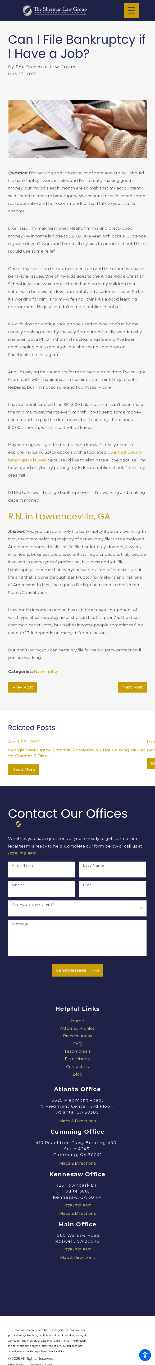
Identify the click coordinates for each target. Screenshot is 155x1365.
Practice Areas (77, 1035)
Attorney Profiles (77, 1028)
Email (88, 885)
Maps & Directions (77, 1121)
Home (77, 1020)
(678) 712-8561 (22, 853)
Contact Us (77, 1066)
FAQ (77, 1043)
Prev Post (22, 687)
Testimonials (77, 1051)
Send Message (77, 970)
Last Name (94, 866)
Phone (18, 885)
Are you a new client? (33, 905)
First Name (23, 866)
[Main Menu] (131, 10)
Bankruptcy (46, 671)
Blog (77, 1074)
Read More (23, 769)
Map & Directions (77, 1257)
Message (21, 924)
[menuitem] (77, 1021)
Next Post (132, 687)
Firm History (77, 1058)
